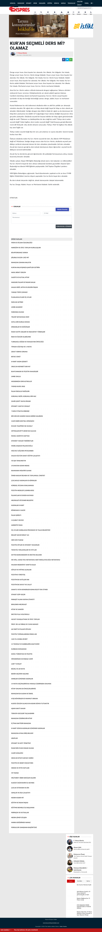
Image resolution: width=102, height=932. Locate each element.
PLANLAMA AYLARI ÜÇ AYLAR (41, 298)
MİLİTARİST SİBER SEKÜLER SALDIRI (41, 778)
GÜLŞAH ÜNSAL (79, 861)
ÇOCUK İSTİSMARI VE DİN (41, 788)
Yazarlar (62, 13)
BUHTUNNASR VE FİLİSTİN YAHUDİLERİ (41, 372)
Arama (41, 13)
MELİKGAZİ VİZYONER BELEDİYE (41, 501)
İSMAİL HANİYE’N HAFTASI (41, 436)
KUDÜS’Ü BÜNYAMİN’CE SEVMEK (41, 783)
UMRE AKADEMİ (41, 307)
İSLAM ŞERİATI (41, 516)
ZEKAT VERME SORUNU (41, 352)
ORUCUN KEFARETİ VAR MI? (41, 367)
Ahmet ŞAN (77, 847)
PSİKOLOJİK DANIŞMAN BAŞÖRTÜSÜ (41, 828)
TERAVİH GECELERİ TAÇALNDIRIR (41, 714)
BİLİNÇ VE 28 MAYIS (41, 669)
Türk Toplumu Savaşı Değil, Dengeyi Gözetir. (83, 857)
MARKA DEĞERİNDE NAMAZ (41, 823)
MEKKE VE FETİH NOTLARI (41, 768)
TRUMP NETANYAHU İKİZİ (41, 317)
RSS (91, 13)
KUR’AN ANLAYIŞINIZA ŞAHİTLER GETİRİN (41, 268)
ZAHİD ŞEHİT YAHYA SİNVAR (41, 402)
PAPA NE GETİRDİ (41, 302)
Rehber (68, 13)
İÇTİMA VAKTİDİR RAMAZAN (41, 724)
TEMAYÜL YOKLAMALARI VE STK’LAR (41, 550)
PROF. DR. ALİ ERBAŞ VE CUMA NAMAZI (41, 625)
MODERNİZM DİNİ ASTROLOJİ (41, 382)
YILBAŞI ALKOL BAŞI (41, 387)
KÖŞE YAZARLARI (74, 836)
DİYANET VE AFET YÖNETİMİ (41, 744)
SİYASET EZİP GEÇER (41, 595)
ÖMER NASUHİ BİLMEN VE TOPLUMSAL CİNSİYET (41, 476)
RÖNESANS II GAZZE (41, 511)
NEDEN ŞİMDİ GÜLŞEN (41, 818)
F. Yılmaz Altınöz (79, 840)
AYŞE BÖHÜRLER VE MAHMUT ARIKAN (41, 699)
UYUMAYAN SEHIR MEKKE (41, 466)
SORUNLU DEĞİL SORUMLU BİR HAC (41, 397)
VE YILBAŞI (41, 773)
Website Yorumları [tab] (62, 209)
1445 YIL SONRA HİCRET (41, 639)
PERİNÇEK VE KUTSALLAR (41, 813)
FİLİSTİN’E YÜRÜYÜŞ (41, 575)
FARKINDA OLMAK (41, 312)
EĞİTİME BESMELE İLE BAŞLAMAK (41, 808)
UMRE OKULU (41, 377)
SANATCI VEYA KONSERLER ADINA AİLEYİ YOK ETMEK (41, 590)
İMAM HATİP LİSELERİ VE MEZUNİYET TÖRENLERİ (41, 332)
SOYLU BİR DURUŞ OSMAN (41, 322)
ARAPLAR (41, 739)
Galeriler (48, 13)
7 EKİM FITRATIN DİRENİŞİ (41, 411)
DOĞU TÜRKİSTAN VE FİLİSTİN (41, 654)
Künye (85, 13)
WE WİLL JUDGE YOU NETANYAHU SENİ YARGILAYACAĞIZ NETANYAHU (41, 560)
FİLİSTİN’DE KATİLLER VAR (41, 580)
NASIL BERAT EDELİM (41, 273)
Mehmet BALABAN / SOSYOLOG (80, 869)
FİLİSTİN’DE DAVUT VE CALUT (41, 585)
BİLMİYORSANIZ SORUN (41, 253)
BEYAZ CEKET (41, 357)
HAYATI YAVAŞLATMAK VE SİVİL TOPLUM (41, 620)
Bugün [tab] (71, 881)
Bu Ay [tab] (88, 881)
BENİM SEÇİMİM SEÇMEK (41, 674)
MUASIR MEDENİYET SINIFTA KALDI (41, 565)
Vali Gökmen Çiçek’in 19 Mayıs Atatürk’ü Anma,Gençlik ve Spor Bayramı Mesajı (39, 930)
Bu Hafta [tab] (79, 881)
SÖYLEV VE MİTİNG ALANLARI (41, 570)
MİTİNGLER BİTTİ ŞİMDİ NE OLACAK (41, 431)
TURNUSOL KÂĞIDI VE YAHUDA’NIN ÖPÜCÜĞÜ (41, 342)
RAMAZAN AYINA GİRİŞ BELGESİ (41, 734)
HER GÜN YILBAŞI (41, 540)
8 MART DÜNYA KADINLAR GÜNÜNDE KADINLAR (41, 729)
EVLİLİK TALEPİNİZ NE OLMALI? (41, 426)
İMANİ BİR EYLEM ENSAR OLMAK (41, 748)
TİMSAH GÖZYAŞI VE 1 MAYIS (41, 347)
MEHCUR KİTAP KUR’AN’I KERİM (41, 758)
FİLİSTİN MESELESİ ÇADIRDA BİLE (41, 491)
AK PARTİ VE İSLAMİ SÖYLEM (41, 630)
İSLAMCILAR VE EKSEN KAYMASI (41, 496)
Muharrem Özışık (79, 854)
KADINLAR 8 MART (41, 506)
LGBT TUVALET (41, 664)
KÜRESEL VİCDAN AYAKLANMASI (41, 486)
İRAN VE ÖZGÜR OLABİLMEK (41, 337)
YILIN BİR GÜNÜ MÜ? (79, 863)
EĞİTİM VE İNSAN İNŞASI (41, 803)
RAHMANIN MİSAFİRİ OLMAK (41, 471)
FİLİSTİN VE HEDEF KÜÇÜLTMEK (41, 763)
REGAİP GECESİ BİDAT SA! (41, 535)
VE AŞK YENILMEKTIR (41, 461)
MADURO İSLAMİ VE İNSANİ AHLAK (41, 283)
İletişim (79, 13)
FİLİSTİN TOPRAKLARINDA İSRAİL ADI (41, 634)
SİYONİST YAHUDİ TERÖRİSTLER (41, 441)
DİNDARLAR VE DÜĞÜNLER (41, 327)
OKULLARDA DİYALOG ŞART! (82, 849)
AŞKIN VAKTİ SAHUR (41, 709)
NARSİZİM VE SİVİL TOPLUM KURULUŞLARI (41, 248)
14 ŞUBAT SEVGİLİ (41, 521)
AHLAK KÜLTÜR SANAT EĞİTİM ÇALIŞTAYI (41, 456)
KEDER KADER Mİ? (41, 798)
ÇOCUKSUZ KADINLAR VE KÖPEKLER (41, 481)
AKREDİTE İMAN (41, 525)
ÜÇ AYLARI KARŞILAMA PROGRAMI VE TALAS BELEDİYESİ (41, 530)
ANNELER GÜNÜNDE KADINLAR (41, 679)
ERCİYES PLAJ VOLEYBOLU (41, 615)
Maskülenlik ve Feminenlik (80, 872)
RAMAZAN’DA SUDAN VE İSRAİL (41, 694)
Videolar (55, 13)
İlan (73, 13)
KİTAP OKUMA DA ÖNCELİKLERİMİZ (41, 689)
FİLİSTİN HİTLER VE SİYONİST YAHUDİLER (41, 545)
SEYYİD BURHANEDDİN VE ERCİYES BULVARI (41, 555)
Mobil (35, 13)
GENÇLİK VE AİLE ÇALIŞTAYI (41, 793)
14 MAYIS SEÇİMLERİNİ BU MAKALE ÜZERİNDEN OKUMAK (41, 684)
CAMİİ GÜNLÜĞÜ (41, 753)
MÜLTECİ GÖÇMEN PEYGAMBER (41, 451)
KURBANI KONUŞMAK (41, 649)
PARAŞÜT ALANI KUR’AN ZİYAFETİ (41, 600)
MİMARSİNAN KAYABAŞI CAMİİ (41, 659)
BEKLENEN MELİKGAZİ (41, 605)
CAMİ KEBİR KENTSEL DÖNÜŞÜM (41, 421)
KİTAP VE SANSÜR (41, 610)
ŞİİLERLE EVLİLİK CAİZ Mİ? (41, 258)
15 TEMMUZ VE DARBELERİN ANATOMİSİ (41, 644)
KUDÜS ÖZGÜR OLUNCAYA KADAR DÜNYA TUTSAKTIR (41, 704)
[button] (92, 3)
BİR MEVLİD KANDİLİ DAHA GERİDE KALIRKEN (41, 416)
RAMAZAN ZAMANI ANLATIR (41, 263)
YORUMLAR (16, 206)
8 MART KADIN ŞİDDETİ (41, 362)
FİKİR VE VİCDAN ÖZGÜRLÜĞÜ (41, 243)
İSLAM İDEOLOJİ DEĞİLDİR (41, 392)
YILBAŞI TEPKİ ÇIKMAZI (41, 293)
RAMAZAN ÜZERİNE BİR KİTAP (41, 719)
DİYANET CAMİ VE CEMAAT (41, 407)
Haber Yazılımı (63, 926)
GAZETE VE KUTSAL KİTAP (41, 278)
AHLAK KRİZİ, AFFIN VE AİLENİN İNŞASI (41, 288)
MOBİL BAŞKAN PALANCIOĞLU (41, 446)
